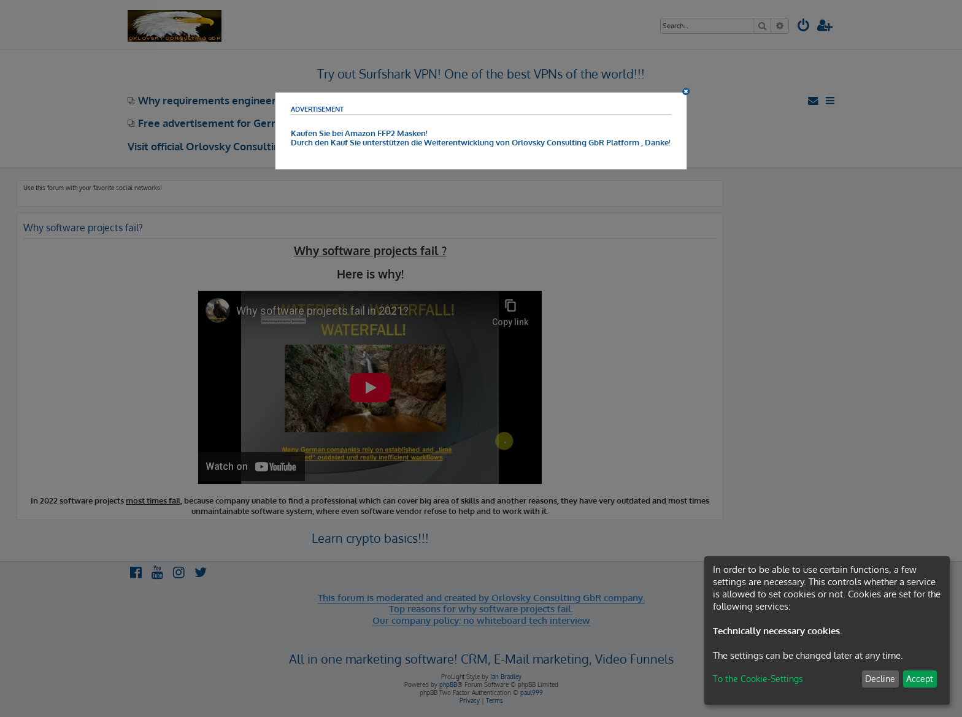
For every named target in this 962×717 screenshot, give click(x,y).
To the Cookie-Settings (758, 678)
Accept (919, 678)
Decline (880, 678)
